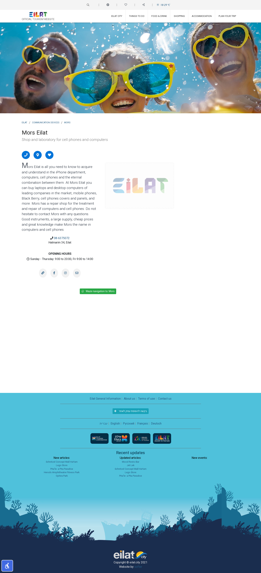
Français (142, 423)
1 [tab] (128, 117)
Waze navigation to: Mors (98, 291)
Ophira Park (62, 475)
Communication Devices (45, 122)
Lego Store (61, 465)
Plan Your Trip (227, 16)
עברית (103, 423)
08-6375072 (62, 238)
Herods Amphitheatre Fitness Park (61, 472)
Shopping (179, 16)
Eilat (24, 122)
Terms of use (146, 398)
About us (129, 398)
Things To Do (136, 16)
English (115, 423)
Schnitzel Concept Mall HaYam (62, 461)
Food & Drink (159, 16)
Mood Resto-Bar (130, 461)
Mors (67, 122)
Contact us (164, 398)
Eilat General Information (105, 398)
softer (138, 566)
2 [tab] (133, 117)
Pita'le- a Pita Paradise (61, 469)
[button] (7, 565)
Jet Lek (130, 465)
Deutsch (156, 423)
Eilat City (116, 16)
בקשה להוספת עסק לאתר (130, 411)
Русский (128, 423)
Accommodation (202, 16)
